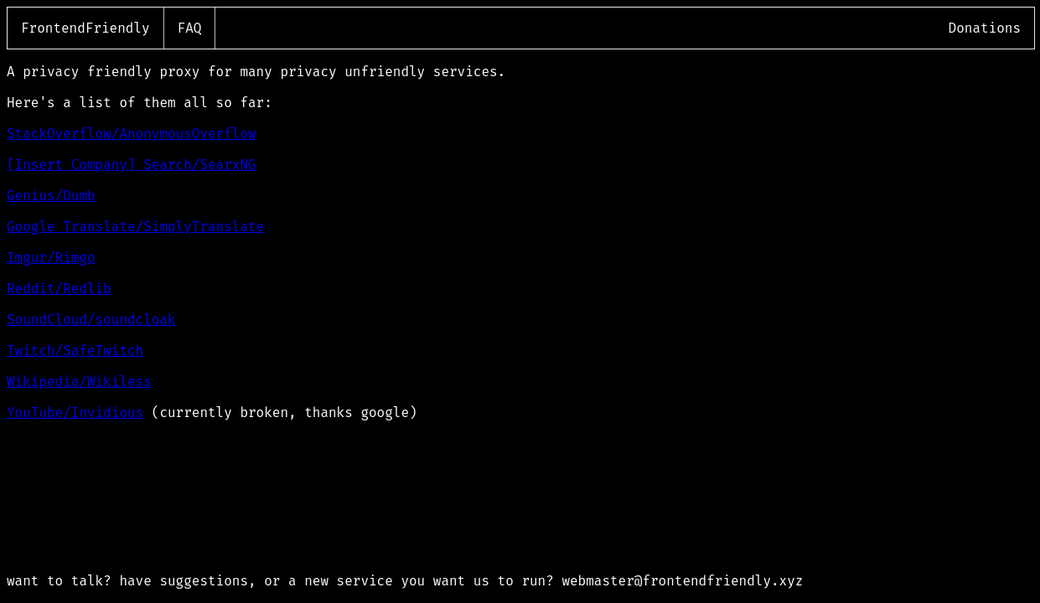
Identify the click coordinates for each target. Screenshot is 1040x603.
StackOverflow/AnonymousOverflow (131, 133)
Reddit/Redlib (59, 288)
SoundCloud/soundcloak (91, 319)
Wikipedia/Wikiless (79, 381)
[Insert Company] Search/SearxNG (131, 164)
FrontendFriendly (85, 28)
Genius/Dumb (51, 195)
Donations (985, 28)
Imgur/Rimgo (51, 257)
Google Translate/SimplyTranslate (135, 226)
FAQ (190, 28)
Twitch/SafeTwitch (75, 350)
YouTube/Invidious (75, 412)
